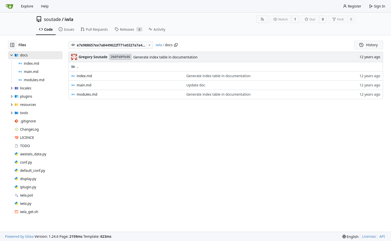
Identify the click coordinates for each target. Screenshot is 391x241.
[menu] (350, 236)
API (382, 236)
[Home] (9, 6)
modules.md (87, 94)
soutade (52, 19)
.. (75, 66)
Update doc (195, 85)
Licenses (369, 236)
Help (45, 6)
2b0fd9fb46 (120, 57)
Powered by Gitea (19, 236)
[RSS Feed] (262, 19)
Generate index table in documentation (165, 57)
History (368, 44)
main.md (84, 85)
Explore (27, 6)
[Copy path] (176, 45)
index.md (84, 75)
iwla (69, 19)
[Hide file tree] (12, 45)
